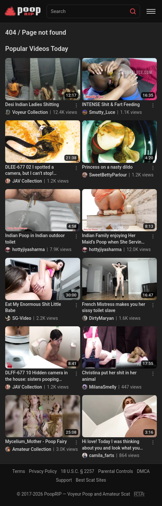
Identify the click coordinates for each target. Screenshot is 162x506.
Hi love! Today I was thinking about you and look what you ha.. (111, 445)
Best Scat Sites (91, 480)
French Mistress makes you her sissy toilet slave (113, 307)
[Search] (132, 11)
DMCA (143, 471)
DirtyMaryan (101, 318)
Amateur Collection (31, 449)
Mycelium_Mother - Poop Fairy (36, 441)
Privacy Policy (43, 471)
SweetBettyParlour (108, 174)
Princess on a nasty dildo (107, 167)
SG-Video (21, 318)
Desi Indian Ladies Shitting (32, 104)
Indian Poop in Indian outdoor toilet (35, 239)
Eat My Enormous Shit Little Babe (33, 307)
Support (64, 480)
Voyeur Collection (30, 112)
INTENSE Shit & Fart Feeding (111, 104)
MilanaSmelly (102, 387)
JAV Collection (27, 181)
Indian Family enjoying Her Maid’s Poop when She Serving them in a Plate (113, 239)
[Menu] (151, 11)
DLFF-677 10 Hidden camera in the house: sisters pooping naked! (36, 376)
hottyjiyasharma (28, 249)
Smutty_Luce (102, 112)
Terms (18, 471)
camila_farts (101, 455)
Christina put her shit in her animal (109, 376)
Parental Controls (115, 471)
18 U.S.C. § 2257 (77, 471)
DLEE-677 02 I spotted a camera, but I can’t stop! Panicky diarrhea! (29, 170)
